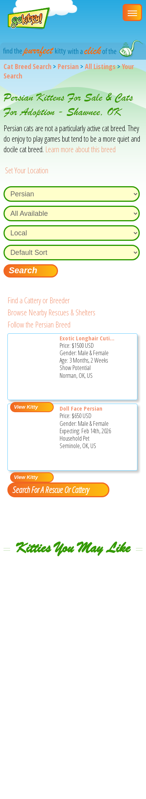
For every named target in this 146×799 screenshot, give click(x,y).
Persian (68, 66)
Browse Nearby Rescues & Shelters (51, 312)
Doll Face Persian (81, 408)
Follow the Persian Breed (38, 324)
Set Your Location (26, 170)
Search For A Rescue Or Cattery (50, 489)
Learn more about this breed (80, 149)
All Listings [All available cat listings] (100, 66)
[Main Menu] (132, 12)
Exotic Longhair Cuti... (87, 338)
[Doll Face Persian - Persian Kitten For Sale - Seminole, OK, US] (32, 465)
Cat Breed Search (27, 66)
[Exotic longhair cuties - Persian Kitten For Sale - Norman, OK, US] (32, 395)
